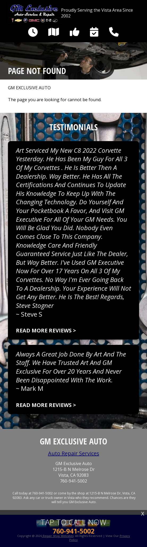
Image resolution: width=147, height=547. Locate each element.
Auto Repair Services (73, 453)
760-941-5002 (73, 481)
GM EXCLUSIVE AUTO (29, 88)
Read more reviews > (46, 330)
